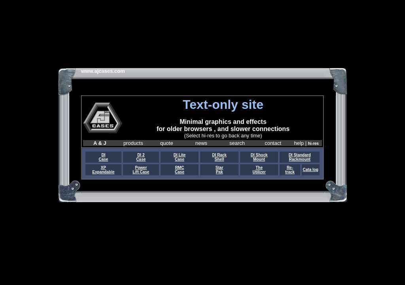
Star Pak (219, 169)
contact (273, 143)
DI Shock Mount (259, 157)
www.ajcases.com (103, 71)
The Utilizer (258, 169)
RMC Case (179, 169)
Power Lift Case (140, 169)
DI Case (103, 157)
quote (166, 143)
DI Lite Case (180, 157)
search (237, 143)
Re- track (290, 169)
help (299, 143)
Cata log (310, 169)
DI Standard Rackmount (300, 157)
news (201, 143)
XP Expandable (103, 169)
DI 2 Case (141, 157)
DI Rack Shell (219, 157)
